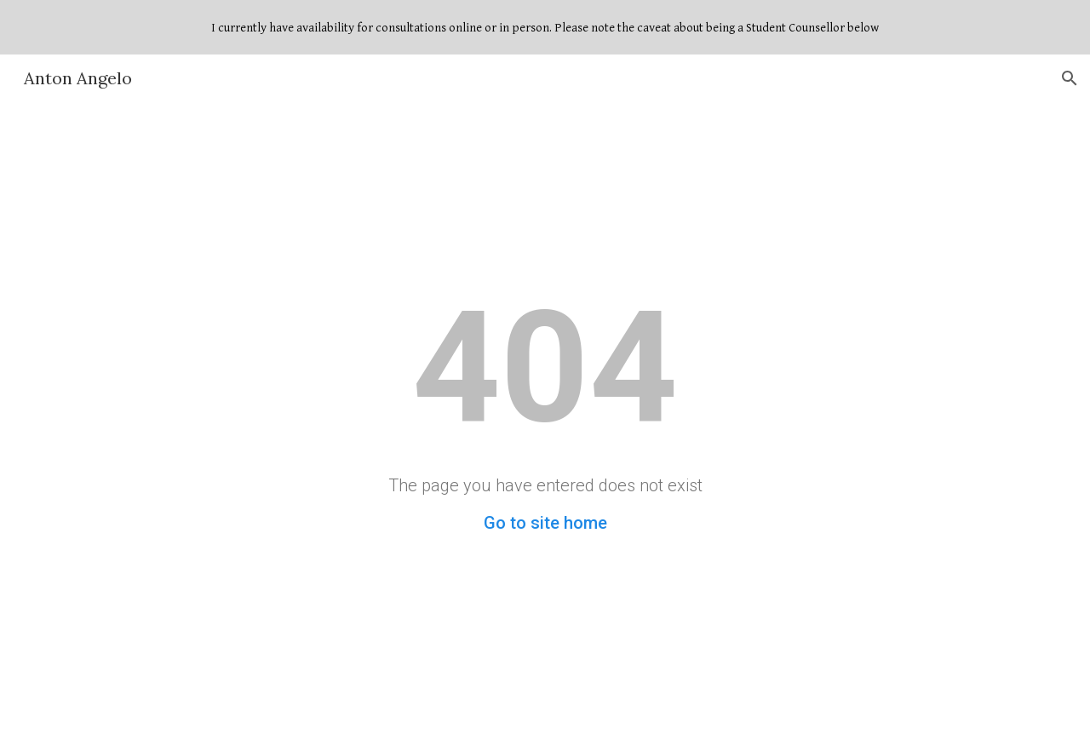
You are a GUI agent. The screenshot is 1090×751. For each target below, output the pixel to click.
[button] (1069, 78)
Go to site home (545, 523)
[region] (545, 27)
